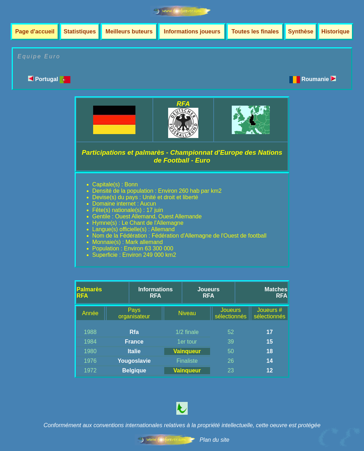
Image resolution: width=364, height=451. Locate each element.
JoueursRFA (208, 292)
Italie (134, 351)
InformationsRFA (155, 292)
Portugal (49, 79)
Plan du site (214, 440)
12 (269, 370)
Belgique (134, 370)
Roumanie (318, 79)
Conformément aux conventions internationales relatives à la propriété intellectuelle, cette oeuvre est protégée (181, 425)
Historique (335, 31)
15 (269, 342)
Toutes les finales (255, 31)
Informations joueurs (192, 31)
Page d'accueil (35, 31)
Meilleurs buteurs (129, 31)
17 (269, 332)
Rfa (134, 332)
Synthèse (300, 31)
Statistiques (80, 31)
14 (269, 361)
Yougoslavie (134, 361)
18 (269, 351)
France (134, 342)
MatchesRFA (275, 292)
